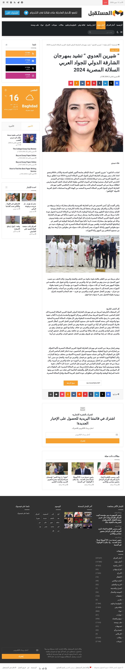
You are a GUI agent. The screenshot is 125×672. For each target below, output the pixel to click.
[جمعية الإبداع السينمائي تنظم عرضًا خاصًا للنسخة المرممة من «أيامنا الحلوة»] (78, 526)
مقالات (61, 25)
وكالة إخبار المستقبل (82, 667)
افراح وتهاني (117, 569)
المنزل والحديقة (116, 588)
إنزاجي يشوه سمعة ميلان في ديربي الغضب (14, 137)
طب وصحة (35, 25)
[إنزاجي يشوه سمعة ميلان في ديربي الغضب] (29, 138)
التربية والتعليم (117, 584)
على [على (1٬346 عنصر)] (45, 522)
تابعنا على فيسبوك (23, 513)
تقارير (120, 600)
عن (28, 667)
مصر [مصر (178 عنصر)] (45, 526)
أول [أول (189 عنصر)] (58, 514)
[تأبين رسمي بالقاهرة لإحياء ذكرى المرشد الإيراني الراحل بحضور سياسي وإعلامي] (108, 468)
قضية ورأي (118, 630)
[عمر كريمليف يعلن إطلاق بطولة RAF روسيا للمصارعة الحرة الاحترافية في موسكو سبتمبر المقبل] (87, 526)
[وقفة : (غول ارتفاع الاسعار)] (13, 220)
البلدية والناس (117, 581)
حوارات (119, 615)
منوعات (54, 25)
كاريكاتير (119, 634)
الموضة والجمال (116, 592)
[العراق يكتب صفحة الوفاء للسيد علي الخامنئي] (29, 220)
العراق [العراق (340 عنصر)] (37, 514)
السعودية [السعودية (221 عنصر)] (45, 514)
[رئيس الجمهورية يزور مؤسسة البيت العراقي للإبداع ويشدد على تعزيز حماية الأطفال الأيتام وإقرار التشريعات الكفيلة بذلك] (87, 514)
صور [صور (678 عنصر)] (51, 522)
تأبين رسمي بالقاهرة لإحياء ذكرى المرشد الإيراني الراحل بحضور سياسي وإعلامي (109, 479)
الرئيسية (119, 25)
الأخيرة (11, 126)
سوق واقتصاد (117, 619)
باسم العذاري (60, 667)
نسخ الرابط (71, 383)
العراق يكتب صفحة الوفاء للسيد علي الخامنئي (29, 229)
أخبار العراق (110, 25)
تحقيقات (119, 596)
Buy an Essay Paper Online (26, 156)
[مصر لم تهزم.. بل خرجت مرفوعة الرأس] (29, 198)
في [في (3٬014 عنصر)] (58, 526)
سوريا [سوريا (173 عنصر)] (38, 518)
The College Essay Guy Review (24, 149)
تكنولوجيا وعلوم (70, 25)
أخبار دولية (100, 25)
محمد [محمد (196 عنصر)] (52, 526)
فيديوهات (118, 626)
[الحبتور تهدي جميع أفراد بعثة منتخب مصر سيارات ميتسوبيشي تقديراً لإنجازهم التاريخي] (78, 520)
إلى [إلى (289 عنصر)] (53, 514)
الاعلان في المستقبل (9, 667)
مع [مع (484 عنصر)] (40, 526)
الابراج (47, 25)
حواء (42, 25)
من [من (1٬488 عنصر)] (58, 531)
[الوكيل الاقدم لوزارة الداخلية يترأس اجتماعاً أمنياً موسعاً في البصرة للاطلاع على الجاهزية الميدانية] (68, 526)
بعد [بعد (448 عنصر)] (58, 518)
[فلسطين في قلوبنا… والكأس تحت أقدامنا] (13, 198)
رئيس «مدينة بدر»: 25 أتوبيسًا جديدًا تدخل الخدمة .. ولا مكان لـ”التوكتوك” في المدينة (83, 479)
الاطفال (119, 577)
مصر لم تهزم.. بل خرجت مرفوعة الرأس (30, 206)
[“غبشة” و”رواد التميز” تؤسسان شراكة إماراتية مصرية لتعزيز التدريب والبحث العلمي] (57, 468)
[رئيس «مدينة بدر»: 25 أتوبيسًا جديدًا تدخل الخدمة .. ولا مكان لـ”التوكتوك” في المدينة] (83, 468)
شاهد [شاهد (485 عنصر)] (57, 522)
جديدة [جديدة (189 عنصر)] (45, 518)
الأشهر (30, 126)
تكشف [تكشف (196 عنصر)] (52, 518)
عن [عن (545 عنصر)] (40, 522)
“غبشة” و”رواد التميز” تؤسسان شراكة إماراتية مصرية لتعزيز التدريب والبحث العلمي (57, 479)
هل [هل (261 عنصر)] (53, 531)
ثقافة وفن (81, 25)
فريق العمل (22, 667)
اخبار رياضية (91, 25)
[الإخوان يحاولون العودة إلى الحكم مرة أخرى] (68, 520)
